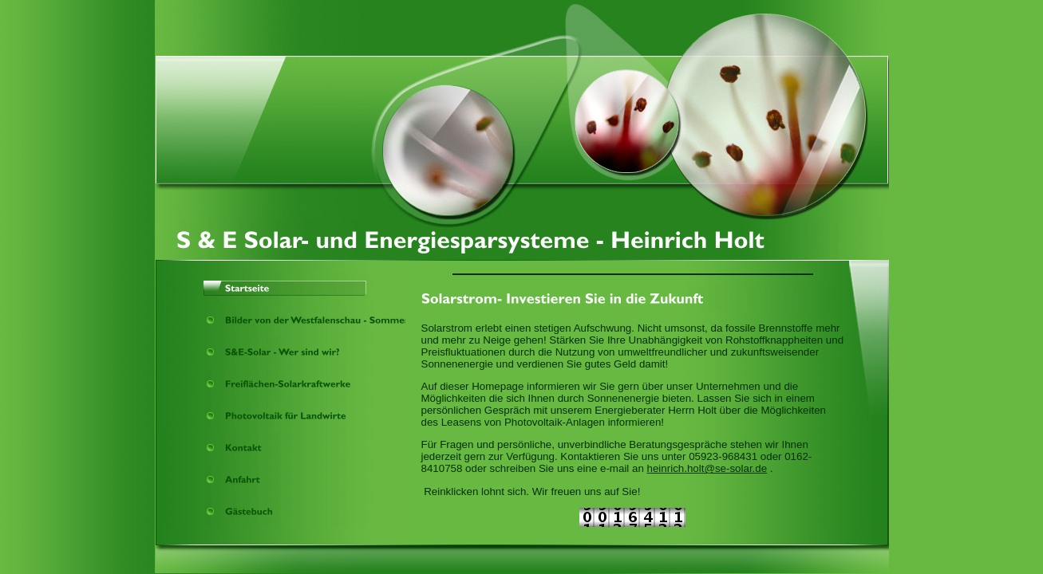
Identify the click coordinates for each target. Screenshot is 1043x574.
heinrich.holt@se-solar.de (707, 468)
